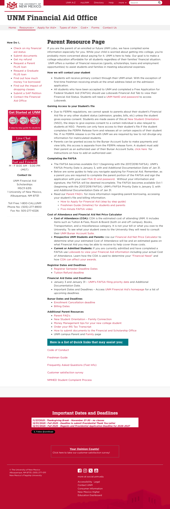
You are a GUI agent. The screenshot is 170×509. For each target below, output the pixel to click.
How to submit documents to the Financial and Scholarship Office (95, 330)
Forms (95, 27)
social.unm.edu (95, 476)
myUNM (85, 2)
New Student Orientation (143, 119)
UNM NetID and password (122, 96)
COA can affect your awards (78, 259)
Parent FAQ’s (74, 194)
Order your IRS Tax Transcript (72, 326)
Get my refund (23, 59)
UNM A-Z (71, 2)
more (123, 2)
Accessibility (85, 481)
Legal (97, 481)
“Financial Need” (142, 255)
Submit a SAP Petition (27, 93)
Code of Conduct (58, 350)
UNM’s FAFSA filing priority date (108, 281)
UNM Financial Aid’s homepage (124, 289)
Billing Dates (62, 306)
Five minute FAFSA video (77, 209)
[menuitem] (12, 27)
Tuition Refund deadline (69, 272)
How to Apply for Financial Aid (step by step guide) (93, 201)
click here (141, 149)
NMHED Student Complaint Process (69, 380)
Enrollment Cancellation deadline (74, 302)
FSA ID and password (101, 179)
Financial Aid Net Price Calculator (136, 237)
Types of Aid (68, 28)
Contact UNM (85, 485)
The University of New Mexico (23, 6)
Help (111, 2)
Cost (84, 28)
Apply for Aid (46, 28)
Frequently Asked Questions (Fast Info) (72, 365)
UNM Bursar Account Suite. (77, 233)
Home (12, 27)
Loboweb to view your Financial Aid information (99, 252)
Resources (26, 28)
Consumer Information (90, 488)
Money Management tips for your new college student (88, 323)
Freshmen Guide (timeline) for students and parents (93, 205)
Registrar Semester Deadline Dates (75, 268)
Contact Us (110, 27)
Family (90, 334)
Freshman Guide (57, 357)
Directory (99, 2)
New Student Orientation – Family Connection (83, 319)
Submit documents (25, 55)
